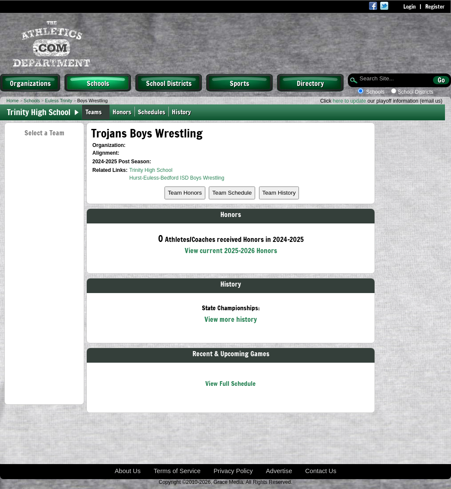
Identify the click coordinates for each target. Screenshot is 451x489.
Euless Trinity (58, 100)
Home (12, 100)
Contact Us (321, 471)
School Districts (169, 83)
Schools (98, 83)
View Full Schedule (230, 383)
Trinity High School (150, 170)
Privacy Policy (233, 471)
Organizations (30, 83)
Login (409, 6)
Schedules (151, 111)
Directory (310, 83)
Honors (122, 111)
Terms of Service (177, 471)
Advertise (279, 471)
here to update (349, 101)
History (183, 111)
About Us (127, 471)
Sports (239, 83)
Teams (93, 111)
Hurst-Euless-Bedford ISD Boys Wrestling (176, 178)
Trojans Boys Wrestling (147, 133)
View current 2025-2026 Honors (231, 250)
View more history (230, 319)
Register (435, 6)
